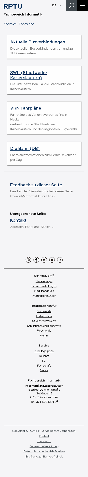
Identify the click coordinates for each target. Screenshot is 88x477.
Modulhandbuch (44, 291)
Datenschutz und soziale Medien (44, 451)
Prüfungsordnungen (44, 296)
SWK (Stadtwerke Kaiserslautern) (28, 75)
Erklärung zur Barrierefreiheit (44, 456)
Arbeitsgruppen (44, 351)
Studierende (44, 311)
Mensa (44, 370)
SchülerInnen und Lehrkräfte (44, 326)
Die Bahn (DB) (25, 148)
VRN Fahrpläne (25, 108)
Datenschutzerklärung (44, 446)
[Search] (71, 5)
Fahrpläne (26, 24)
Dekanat (44, 356)
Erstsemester (44, 316)
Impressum (44, 441)
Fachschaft (44, 365)
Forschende (44, 330)
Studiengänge (44, 281)
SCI (44, 361)
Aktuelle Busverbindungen (37, 42)
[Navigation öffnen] (82, 5)
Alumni (44, 335)
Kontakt (10, 24)
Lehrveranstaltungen (44, 286)
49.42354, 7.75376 (42, 402)
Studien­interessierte (44, 321)
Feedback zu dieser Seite (36, 185)
